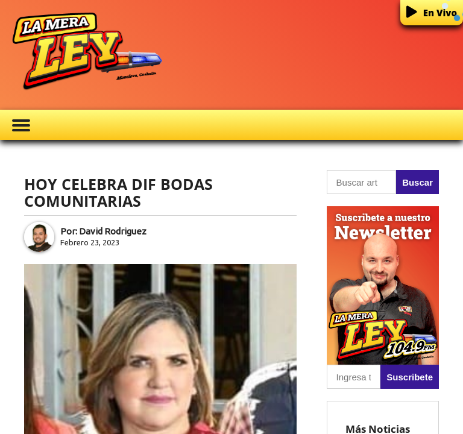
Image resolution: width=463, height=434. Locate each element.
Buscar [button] (417, 182)
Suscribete (409, 377)
